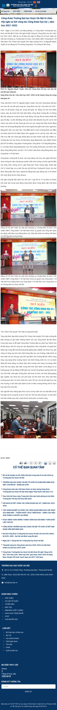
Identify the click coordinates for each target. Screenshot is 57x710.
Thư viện (7, 644)
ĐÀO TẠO (7, 607)
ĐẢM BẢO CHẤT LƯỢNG (12, 610)
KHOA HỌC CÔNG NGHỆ (12, 613)
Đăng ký (28, 692)
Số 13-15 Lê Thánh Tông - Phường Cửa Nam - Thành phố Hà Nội (26, 570)
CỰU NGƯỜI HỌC (10, 619)
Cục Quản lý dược (11, 638)
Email (6, 647)
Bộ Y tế (7, 635)
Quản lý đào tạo (10, 650)
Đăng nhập (22, 2)
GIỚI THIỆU (16, 11)
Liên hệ (29, 2)
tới (9, 98)
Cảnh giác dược (10, 641)
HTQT (5, 616)
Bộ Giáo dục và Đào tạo (13, 632)
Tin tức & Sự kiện (40, 11)
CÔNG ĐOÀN (28, 11)
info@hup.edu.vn (9, 583)
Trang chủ (5, 11)
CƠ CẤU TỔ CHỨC (10, 601)
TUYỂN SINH (8, 604)
